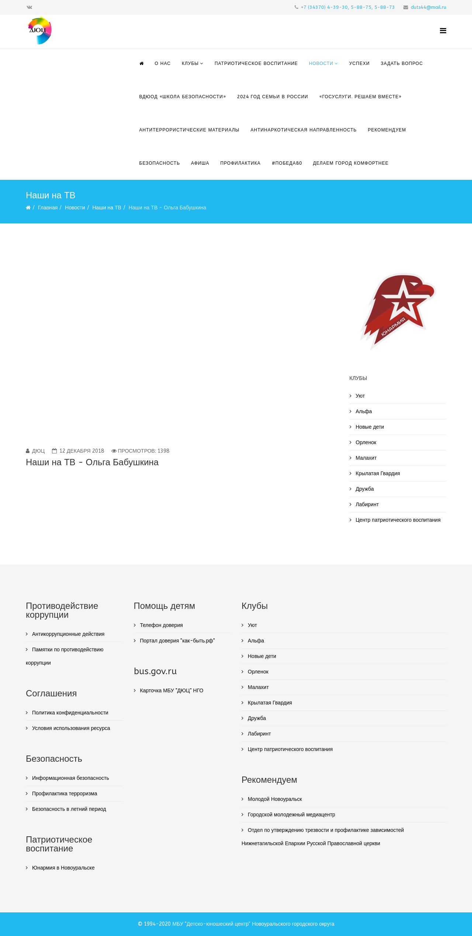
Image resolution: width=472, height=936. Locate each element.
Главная (48, 208)
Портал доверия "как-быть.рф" (177, 641)
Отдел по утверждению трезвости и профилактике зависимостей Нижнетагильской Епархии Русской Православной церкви (323, 837)
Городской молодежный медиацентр (290, 815)
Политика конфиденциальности (69, 713)
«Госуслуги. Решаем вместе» (360, 96)
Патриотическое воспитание (256, 63)
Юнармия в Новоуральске (63, 868)
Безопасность (159, 163)
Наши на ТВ (107, 208)
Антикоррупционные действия (67, 634)
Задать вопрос (402, 63)
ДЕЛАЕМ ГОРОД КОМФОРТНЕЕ (351, 163)
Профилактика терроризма (64, 794)
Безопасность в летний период (68, 809)
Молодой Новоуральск (274, 799)
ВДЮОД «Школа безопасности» (182, 96)
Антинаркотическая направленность (303, 130)
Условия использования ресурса (70, 728)
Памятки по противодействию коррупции (65, 656)
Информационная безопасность (70, 778)
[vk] (29, 7)
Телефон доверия (161, 625)
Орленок (365, 442)
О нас (163, 63)
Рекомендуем (387, 130)
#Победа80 (287, 163)
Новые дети (369, 427)
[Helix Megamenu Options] (443, 31)
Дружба (364, 489)
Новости (321, 63)
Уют (359, 396)
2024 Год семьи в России (272, 96)
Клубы (190, 63)
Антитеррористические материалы (189, 130)
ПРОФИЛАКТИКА (240, 163)
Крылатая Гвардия (377, 473)
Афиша (200, 163)
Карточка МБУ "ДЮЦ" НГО (171, 691)
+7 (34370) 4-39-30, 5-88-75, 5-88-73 (348, 7)
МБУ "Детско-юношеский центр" (211, 924)
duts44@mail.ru (428, 7)
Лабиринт (366, 504)
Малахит (365, 458)
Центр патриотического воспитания (397, 520)
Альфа (363, 411)
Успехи (359, 63)
